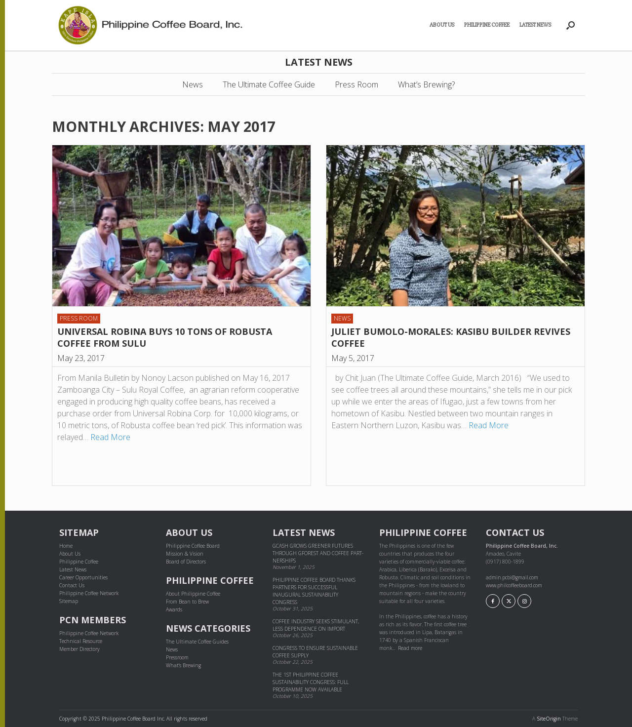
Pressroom (177, 657)
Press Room (356, 84)
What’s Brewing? (426, 84)
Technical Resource (80, 641)
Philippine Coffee (487, 25)
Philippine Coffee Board (193, 545)
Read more (410, 648)
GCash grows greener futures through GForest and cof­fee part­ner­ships (318, 553)
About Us (442, 25)
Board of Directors (186, 561)
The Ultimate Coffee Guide (269, 84)
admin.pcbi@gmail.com (512, 577)
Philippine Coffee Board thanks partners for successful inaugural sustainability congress (314, 591)
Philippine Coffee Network (88, 593)
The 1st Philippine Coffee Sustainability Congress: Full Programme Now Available (311, 682)
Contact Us (71, 585)
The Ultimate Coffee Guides (197, 641)
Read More (110, 437)
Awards (174, 609)
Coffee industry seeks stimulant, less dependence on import (316, 625)
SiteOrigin (549, 718)
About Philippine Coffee (193, 593)
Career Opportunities (83, 577)
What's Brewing (183, 665)
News (192, 84)
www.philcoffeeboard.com (514, 585)
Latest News (535, 25)
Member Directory (79, 649)
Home (66, 545)
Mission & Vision (184, 553)
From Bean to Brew (187, 601)
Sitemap (68, 601)
